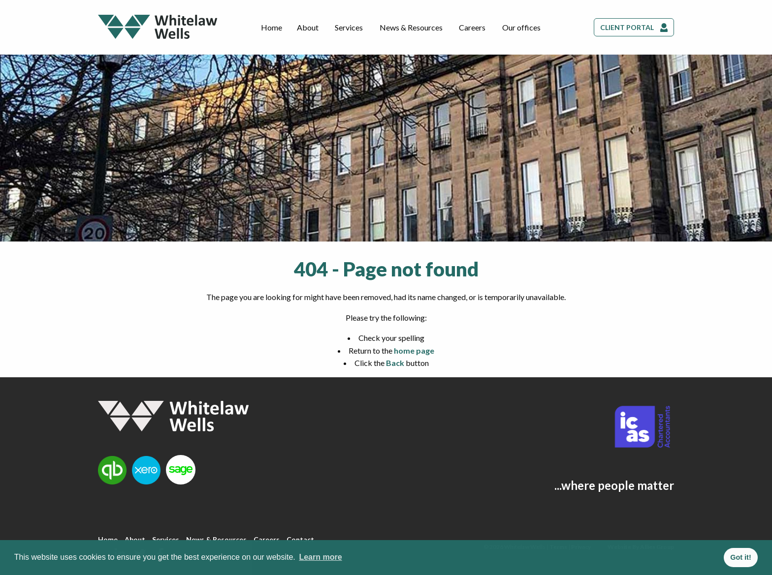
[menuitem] (271, 27)
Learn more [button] (320, 557)
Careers (472, 27)
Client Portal (627, 27)
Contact (300, 539)
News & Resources (411, 27)
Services (349, 27)
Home (271, 27)
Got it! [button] (740, 557)
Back (395, 362)
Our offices (521, 27)
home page (414, 350)
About (308, 27)
